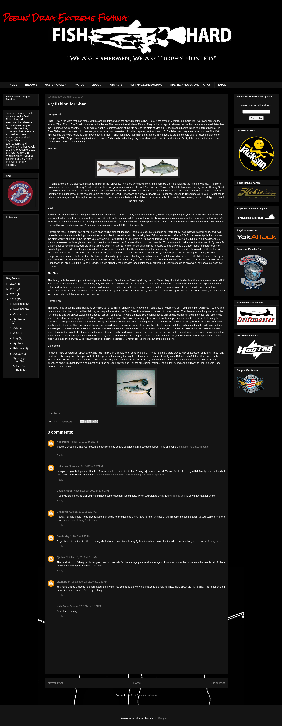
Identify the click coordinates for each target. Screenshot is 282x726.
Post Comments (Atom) (144, 695)
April (16, 343)
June (16, 332)
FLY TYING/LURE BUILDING (146, 84)
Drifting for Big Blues (20, 368)
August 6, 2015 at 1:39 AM (85, 441)
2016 (13, 289)
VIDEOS (96, 84)
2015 (13, 294)
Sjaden (61, 557)
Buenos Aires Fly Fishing (88, 590)
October (18, 314)
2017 (13, 283)
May (16, 338)
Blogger (162, 718)
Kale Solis (63, 606)
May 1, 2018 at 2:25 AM (77, 536)
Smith (60, 536)
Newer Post (55, 683)
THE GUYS (31, 84)
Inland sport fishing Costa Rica (80, 520)
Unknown (62, 466)
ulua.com (97, 565)
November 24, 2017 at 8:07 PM (86, 466)
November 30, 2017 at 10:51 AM (91, 490)
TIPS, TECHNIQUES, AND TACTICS (190, 84)
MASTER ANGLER (55, 84)
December (19, 303)
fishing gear (179, 495)
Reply (60, 455)
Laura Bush (63, 581)
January (18, 353)
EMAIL (222, 84)
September (19, 319)
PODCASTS (115, 84)
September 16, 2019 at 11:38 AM (89, 581)
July (16, 327)
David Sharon (65, 490)
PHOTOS (79, 84)
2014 (13, 299)
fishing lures (214, 541)
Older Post (218, 683)
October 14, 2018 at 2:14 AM (81, 557)
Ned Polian (63, 441)
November (19, 308)
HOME (13, 84)
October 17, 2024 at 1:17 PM (85, 606)
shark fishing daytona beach (193, 446)
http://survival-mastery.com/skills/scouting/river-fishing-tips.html (130, 474)
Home (137, 683)
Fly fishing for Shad (19, 360)
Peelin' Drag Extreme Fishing (65, 18)
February (19, 348)
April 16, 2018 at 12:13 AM (83, 511)
